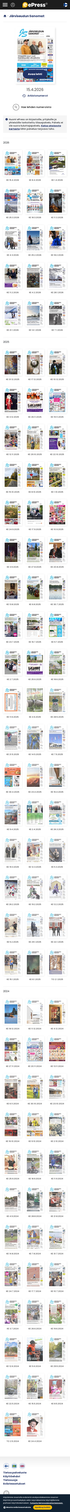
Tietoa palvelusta (15, 1472)
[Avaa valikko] (5, 4)
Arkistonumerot (35, 96)
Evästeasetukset (14, 1483)
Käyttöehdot (11, 1476)
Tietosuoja (10, 1480)
